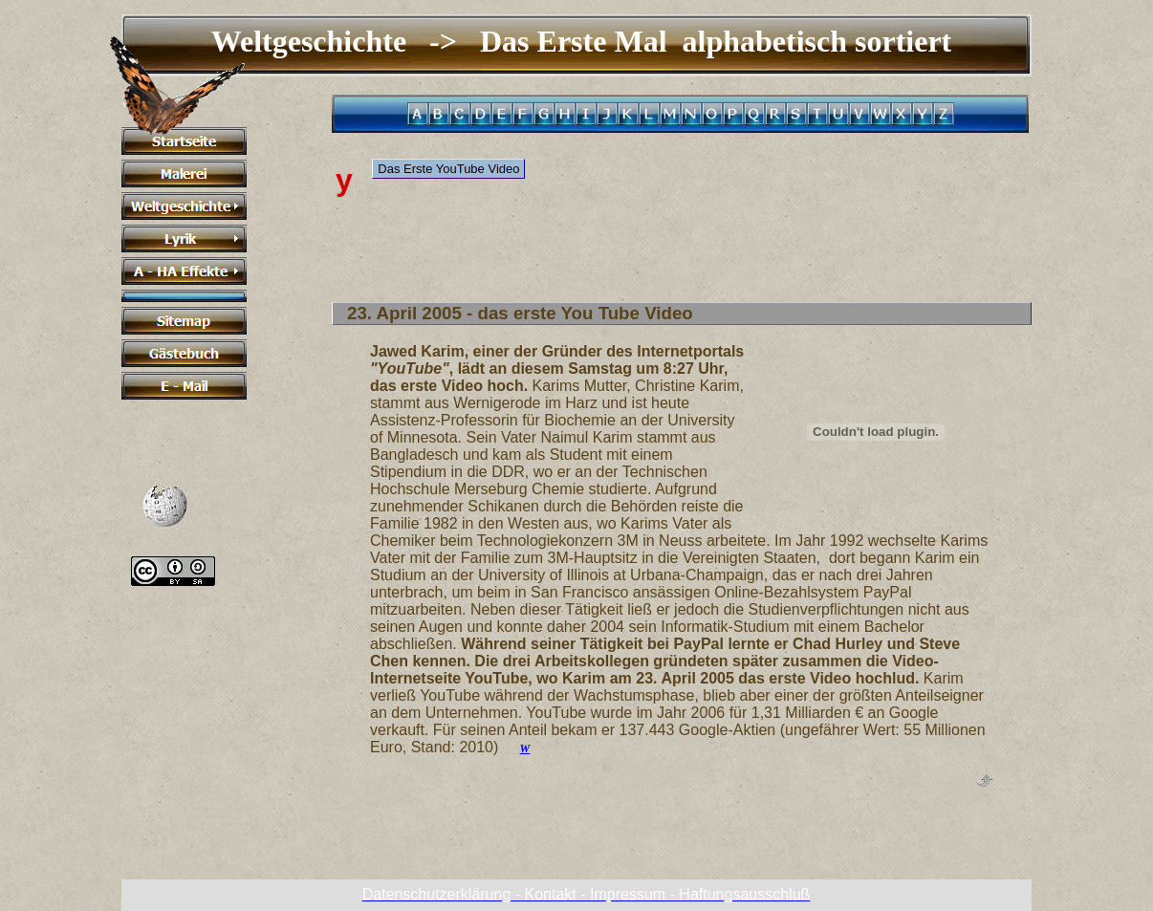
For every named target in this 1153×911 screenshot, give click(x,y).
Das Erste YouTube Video (448, 169)
